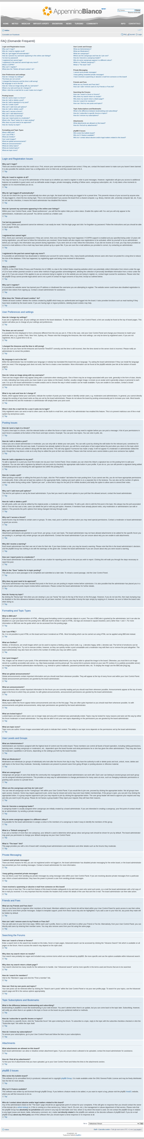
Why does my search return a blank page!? (88, 99)
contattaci (134, 24)
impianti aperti (41, 24)
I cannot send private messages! (84, 72)
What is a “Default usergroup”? (84, 62)
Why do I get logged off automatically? (15, 53)
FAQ (125, 34)
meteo (15, 24)
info (123, 24)
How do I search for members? (84, 101)
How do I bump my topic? (11, 125)
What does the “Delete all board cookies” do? (18, 69)
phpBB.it (78, 1135)
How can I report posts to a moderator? (16, 118)
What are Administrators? (82, 49)
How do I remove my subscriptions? (86, 115)
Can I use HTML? (8, 134)
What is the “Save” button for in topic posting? (18, 120)
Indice (7, 30)
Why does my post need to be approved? (16, 122)
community (92, 24)
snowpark (57, 24)
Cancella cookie (104, 1129)
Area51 (129, 1091)
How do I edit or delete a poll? (12, 109)
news (69, 24)
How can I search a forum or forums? (86, 94)
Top (5, 172)
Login (140, 34)
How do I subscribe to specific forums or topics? (90, 113)
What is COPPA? (8, 65)
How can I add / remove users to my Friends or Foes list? (93, 87)
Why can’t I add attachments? (12, 113)
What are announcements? (11, 143)
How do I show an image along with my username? (20, 86)
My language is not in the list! (12, 83)
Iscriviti (132, 34)
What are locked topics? (10, 148)
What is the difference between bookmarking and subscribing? (95, 111)
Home (6, 24)
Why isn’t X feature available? (84, 135)
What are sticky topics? (10, 146)
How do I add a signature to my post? (15, 102)
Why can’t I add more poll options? (14, 107)
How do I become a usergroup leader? (87, 58)
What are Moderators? (81, 51)
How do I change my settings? (13, 77)
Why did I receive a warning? (12, 116)
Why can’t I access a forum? (12, 111)
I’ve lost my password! (10, 58)
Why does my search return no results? (87, 96)
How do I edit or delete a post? (13, 100)
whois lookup (23, 1107)
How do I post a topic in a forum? (14, 98)
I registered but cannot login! (12, 60)
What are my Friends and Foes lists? (86, 84)
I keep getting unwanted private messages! (88, 74)
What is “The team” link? (82, 65)
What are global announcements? (14, 141)
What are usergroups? (81, 53)
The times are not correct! (11, 79)
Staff (95, 1129)
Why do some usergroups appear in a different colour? (92, 60)
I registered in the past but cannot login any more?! (20, 62)
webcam (26, 24)
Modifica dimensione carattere (140, 29)
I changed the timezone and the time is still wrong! (20, 81)
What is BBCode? (8, 132)
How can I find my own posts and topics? (87, 103)
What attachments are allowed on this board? (89, 123)
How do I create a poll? (10, 104)
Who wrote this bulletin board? (84, 133)
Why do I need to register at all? (13, 51)
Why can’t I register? (9, 67)
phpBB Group (66, 1078)
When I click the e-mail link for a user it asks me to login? (22, 90)
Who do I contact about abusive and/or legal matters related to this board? (99, 137)
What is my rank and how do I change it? (16, 88)
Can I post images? (9, 139)
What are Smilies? (8, 137)
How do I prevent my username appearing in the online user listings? (26, 56)
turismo (79, 24)
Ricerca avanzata (134, 12)
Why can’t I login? (8, 49)
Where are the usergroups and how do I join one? (91, 56)
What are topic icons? (10, 150)
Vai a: (85, 1123)
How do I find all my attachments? (85, 125)
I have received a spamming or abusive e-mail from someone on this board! (100, 77)
